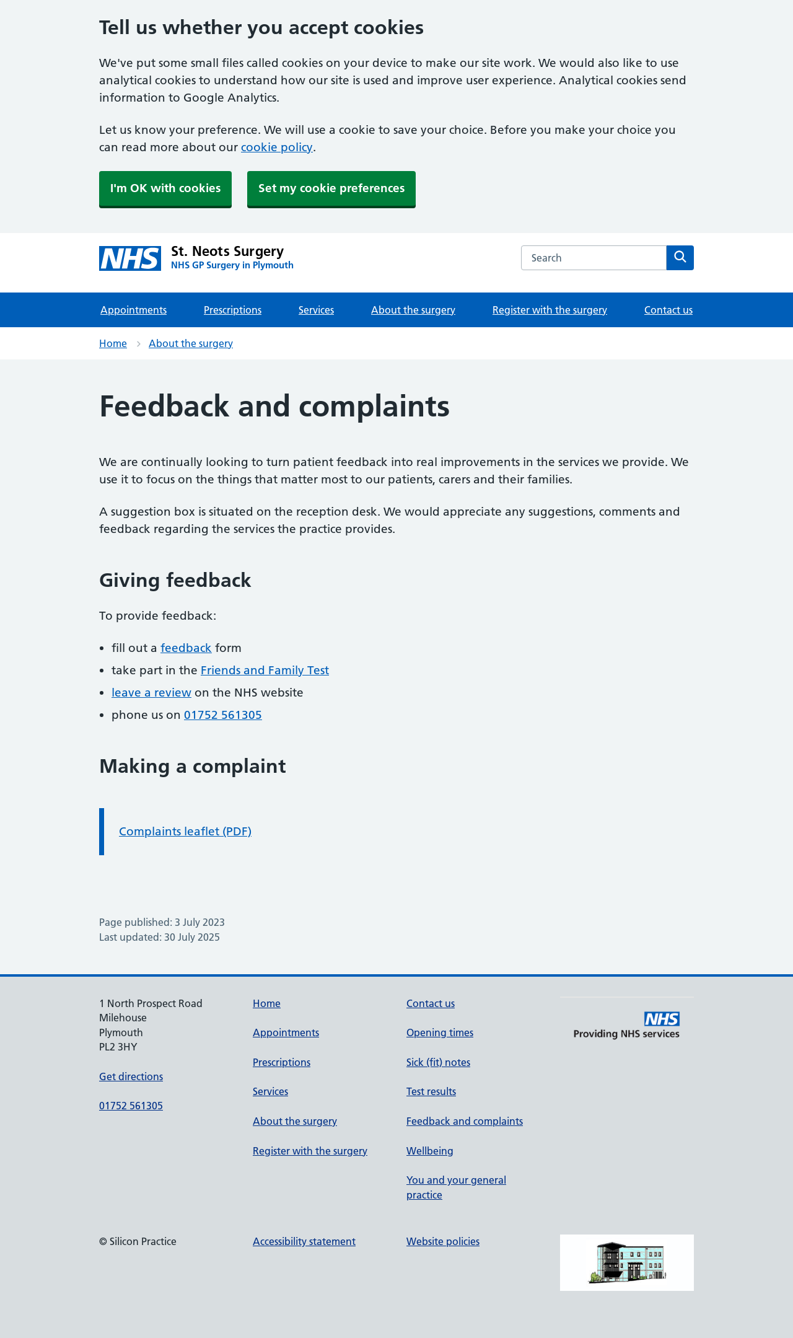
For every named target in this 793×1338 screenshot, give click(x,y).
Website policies (443, 1241)
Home (113, 343)
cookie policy (277, 147)
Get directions (131, 1076)
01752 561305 (223, 715)
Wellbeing (429, 1151)
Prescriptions (232, 310)
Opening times (439, 1032)
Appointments (133, 310)
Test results (431, 1091)
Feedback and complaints (464, 1121)
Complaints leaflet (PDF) (185, 831)
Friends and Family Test (265, 670)
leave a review (151, 692)
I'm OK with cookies (165, 188)
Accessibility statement (304, 1241)
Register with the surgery (550, 310)
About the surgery (413, 310)
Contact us (668, 310)
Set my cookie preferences (331, 188)
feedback (186, 648)
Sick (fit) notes (438, 1062)
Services (316, 310)
